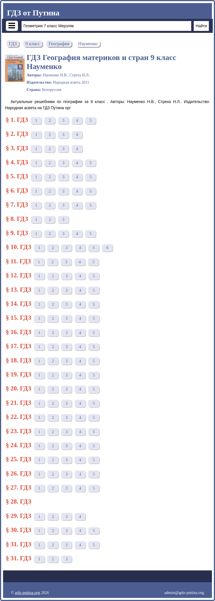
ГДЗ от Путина (33, 12)
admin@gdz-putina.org (184, 592)
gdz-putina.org (27, 592)
